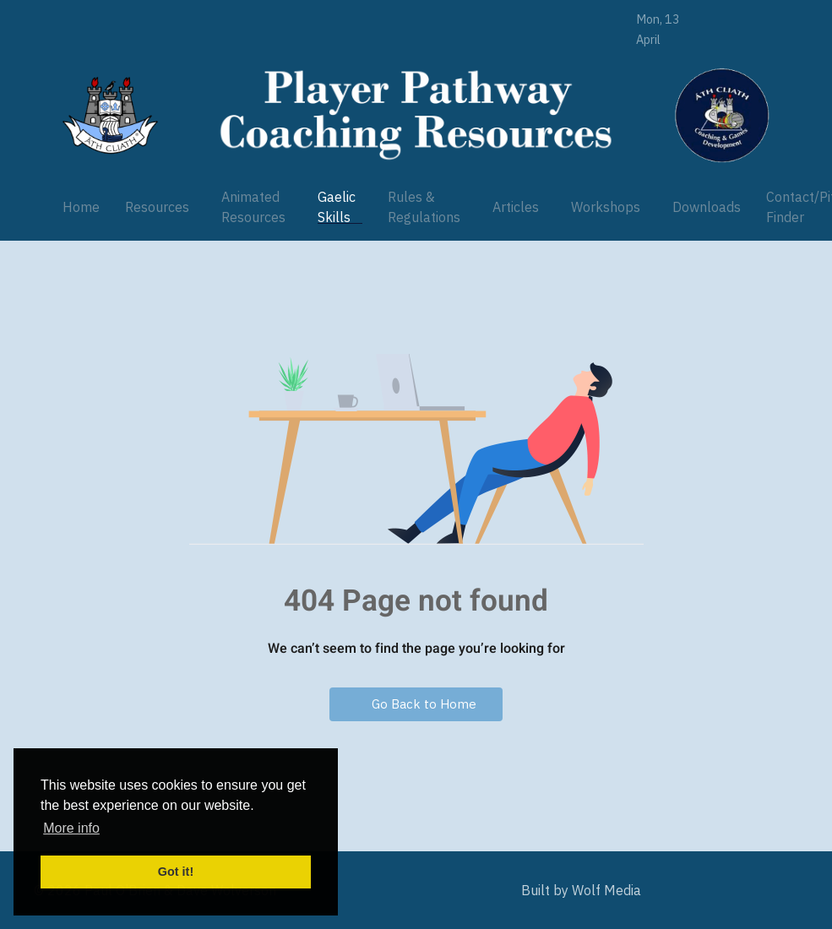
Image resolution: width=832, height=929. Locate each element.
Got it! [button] (175, 871)
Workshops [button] (605, 206)
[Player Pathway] (110, 115)
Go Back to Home (416, 704)
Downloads (706, 206)
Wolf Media (606, 890)
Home (81, 206)
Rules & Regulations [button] (424, 206)
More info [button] (71, 828)
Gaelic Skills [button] (337, 206)
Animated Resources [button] (253, 206)
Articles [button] (515, 206)
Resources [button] (157, 206)
